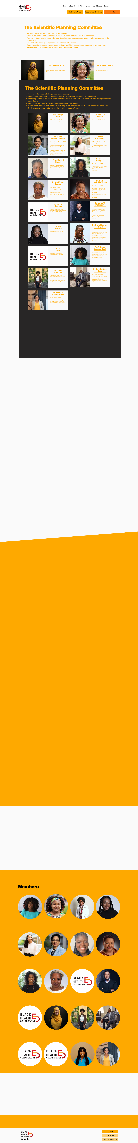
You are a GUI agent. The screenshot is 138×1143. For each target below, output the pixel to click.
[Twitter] (25, 1139)
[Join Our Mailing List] (110, 1139)
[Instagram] (22, 1139)
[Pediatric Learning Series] (94, 12)
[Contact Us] (110, 1135)
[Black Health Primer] (75, 12)
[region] (69, 827)
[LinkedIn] (28, 1139)
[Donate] (112, 12)
